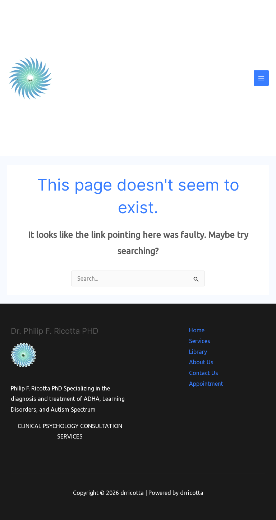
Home (196, 330)
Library (198, 351)
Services (199, 341)
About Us (201, 362)
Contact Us (203, 373)
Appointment (206, 383)
